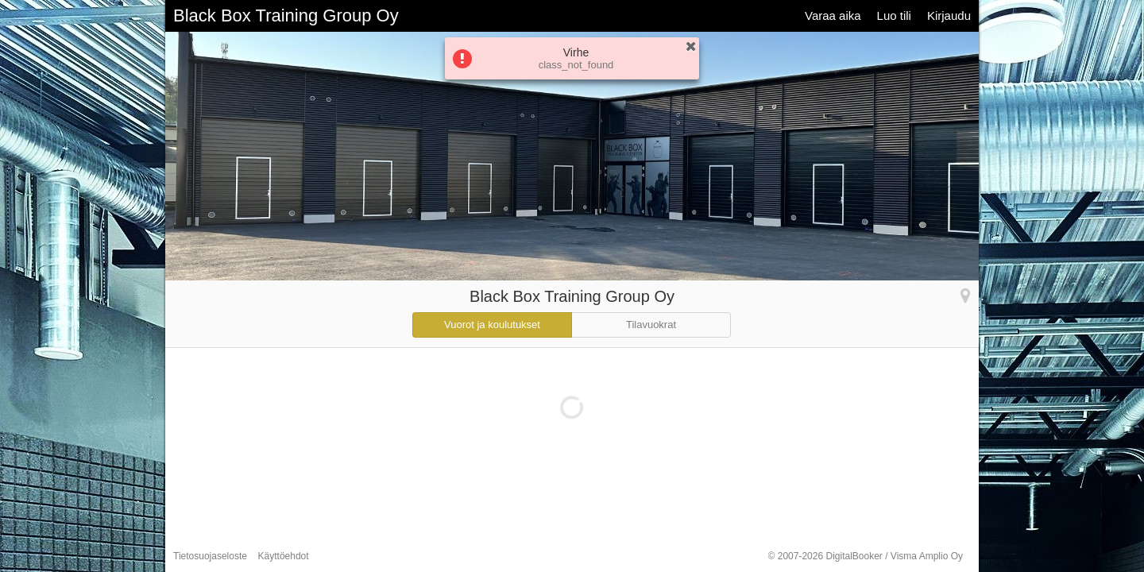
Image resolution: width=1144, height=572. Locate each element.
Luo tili (894, 15)
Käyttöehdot (283, 556)
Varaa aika (833, 15)
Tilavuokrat (651, 324)
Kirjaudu (949, 15)
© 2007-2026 (865, 556)
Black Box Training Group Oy (286, 15)
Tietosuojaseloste (210, 556)
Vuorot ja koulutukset (492, 324)
